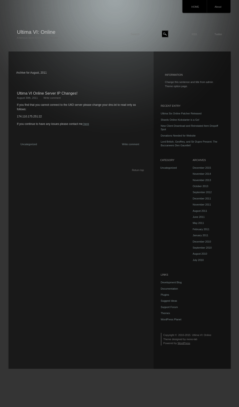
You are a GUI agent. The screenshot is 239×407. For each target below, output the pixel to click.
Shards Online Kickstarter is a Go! (180, 119)
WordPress (184, 343)
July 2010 (198, 260)
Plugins (165, 294)
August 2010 (200, 253)
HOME (195, 6)
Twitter (218, 34)
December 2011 (202, 198)
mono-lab (191, 339)
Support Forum (169, 307)
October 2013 (200, 186)
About (218, 6)
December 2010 (202, 241)
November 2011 (202, 204)
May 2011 (198, 223)
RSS (194, 34)
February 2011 (201, 229)
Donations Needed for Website (178, 135)
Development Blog (171, 282)
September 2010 (202, 247)
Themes (165, 313)
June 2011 (199, 216)
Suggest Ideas (169, 300)
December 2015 (202, 167)
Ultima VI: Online (36, 32)
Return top (138, 170)
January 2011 (200, 235)
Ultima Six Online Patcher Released (181, 113)
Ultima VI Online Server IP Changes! (47, 93)
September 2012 (202, 192)
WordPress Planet (171, 319)
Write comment (52, 97)
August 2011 (200, 210)
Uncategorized (29, 144)
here (86, 124)
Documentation (169, 288)
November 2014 (202, 173)
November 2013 (202, 180)
